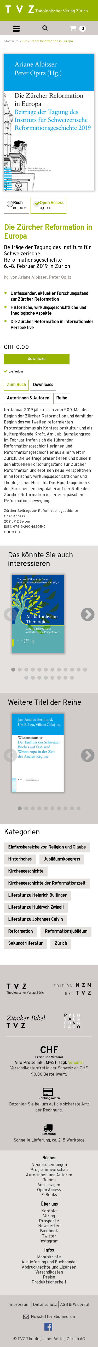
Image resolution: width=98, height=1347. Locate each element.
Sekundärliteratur (25, 943)
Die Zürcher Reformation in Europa (47, 41)
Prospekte (49, 1221)
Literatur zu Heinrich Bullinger (37, 895)
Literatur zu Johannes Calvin (35, 919)
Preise (49, 1277)
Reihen (49, 1180)
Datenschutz (45, 1305)
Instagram (49, 1241)
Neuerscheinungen (49, 1165)
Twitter (49, 1236)
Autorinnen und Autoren (49, 1175)
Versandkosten (49, 1272)
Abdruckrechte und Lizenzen (49, 1267)
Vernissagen (49, 1185)
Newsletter (49, 1226)
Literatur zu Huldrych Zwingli (36, 907)
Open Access (49, 1190)
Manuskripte (49, 1257)
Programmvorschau (49, 1170)
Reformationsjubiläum (66, 931)
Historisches (20, 859)
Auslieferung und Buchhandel (49, 1262)
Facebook (49, 1231)
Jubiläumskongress (62, 859)
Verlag (49, 1216)
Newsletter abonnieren (49, 1317)
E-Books (49, 1195)
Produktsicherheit (49, 1282)
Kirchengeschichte (25, 871)
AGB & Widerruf (75, 1305)
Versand (75, 1062)
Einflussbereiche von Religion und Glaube (47, 847)
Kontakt (49, 1211)
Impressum (19, 1305)
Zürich (61, 943)
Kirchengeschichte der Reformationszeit (46, 883)
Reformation (20, 931)
